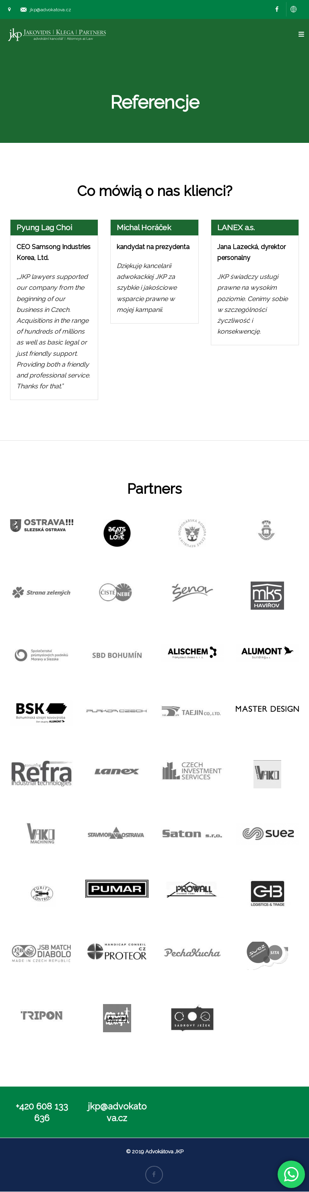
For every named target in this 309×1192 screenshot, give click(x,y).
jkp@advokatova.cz (50, 9)
